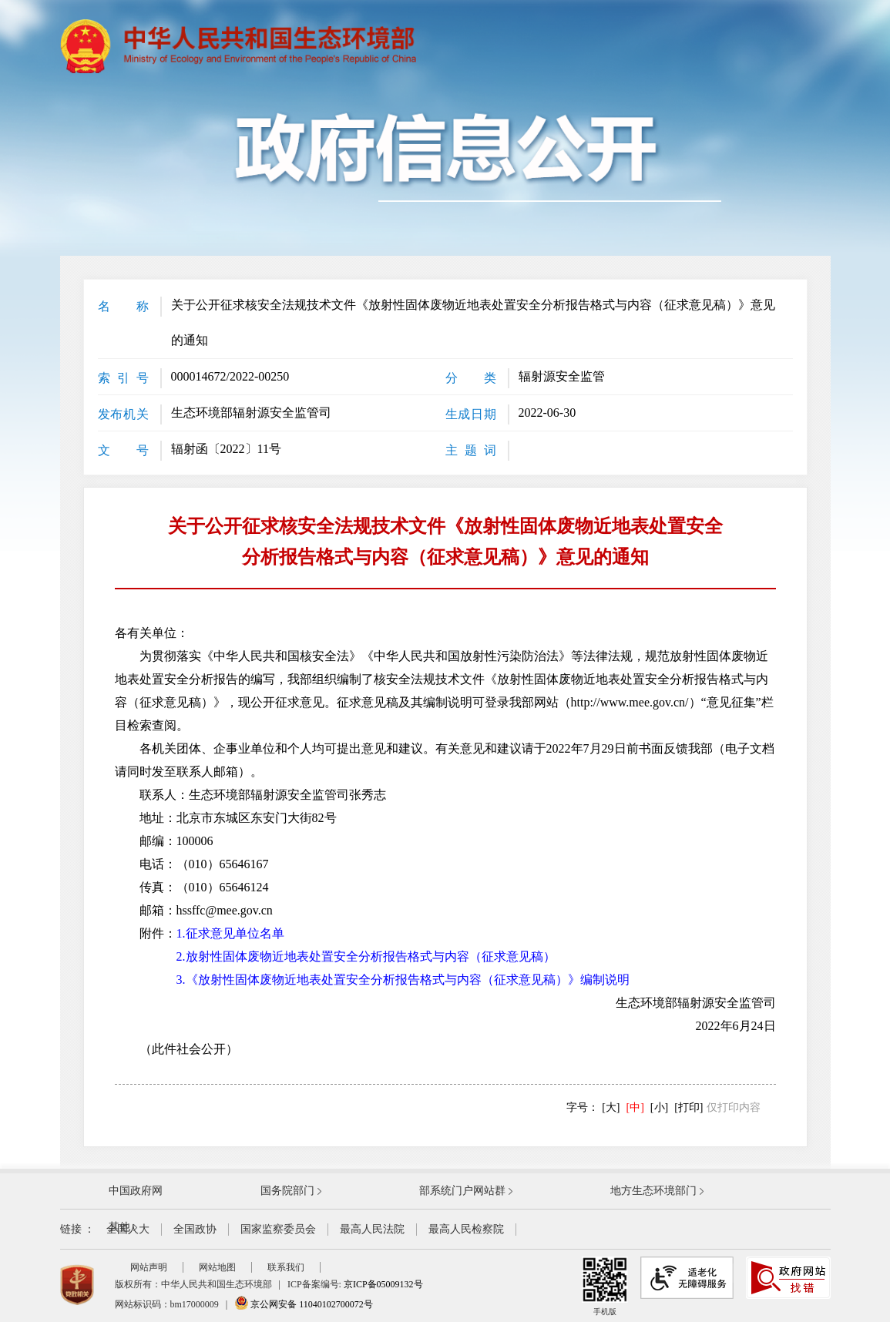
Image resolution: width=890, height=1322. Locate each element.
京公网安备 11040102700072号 (303, 1304)
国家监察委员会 (278, 1229)
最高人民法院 (372, 1229)
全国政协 (195, 1229)
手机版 (605, 1286)
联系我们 (285, 1267)
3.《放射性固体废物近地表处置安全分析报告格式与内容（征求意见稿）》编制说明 (403, 979)
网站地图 (217, 1267)
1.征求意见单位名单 (230, 933)
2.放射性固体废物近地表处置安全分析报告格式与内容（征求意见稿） (366, 956)
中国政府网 (136, 1190)
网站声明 (148, 1267)
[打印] (688, 1107)
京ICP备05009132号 (383, 1284)
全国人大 (127, 1229)
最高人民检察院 (466, 1229)
